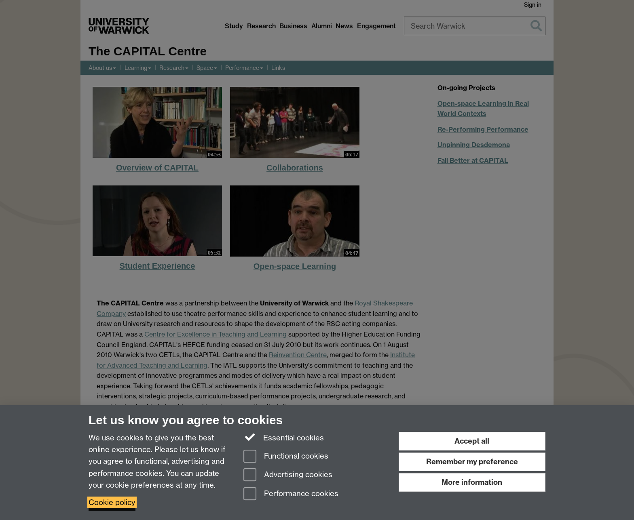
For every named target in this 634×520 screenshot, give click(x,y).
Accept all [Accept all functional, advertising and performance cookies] (471, 441)
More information (472, 482)
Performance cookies (290, 494)
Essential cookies (283, 437)
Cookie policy (112, 502)
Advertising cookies (287, 475)
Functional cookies (285, 456)
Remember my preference (472, 461)
